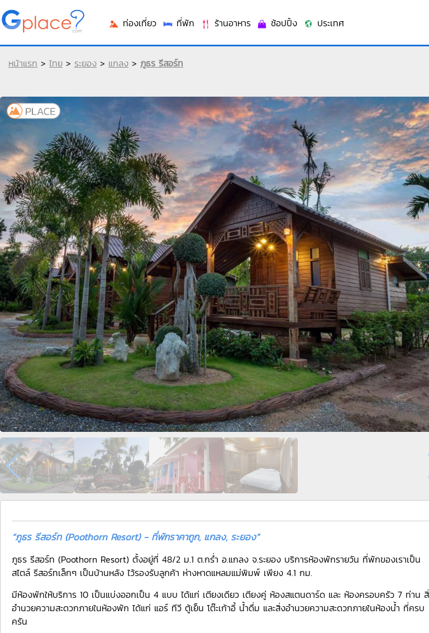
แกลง (118, 63)
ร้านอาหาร (225, 23)
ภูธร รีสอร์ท (161, 63)
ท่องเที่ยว (132, 23)
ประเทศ (323, 23)
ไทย (56, 63)
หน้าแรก (22, 63)
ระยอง (85, 63)
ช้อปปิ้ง (276, 23)
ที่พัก (178, 23)
